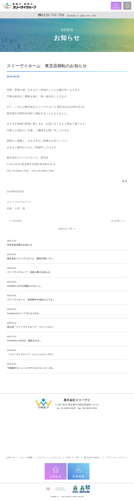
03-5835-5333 (68, 408)
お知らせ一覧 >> (67, 228)
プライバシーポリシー (117, 457)
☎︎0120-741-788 (51, 14)
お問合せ (116, 6)
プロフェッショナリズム (49, 457)
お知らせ (10, 457)
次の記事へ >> (118, 221)
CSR (68, 457)
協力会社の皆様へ (92, 457)
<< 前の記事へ (16, 221)
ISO (77, 457)
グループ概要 (26, 457)
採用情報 (78, 472)
